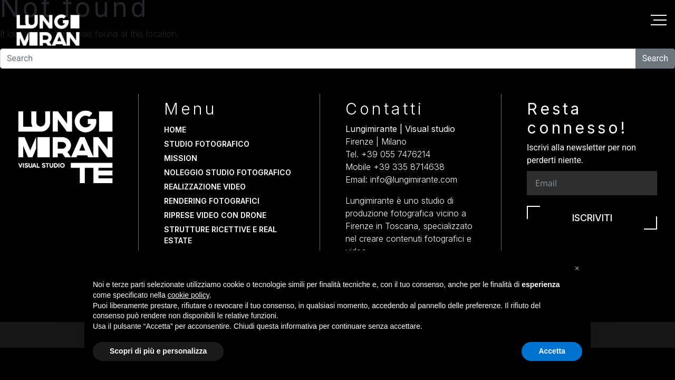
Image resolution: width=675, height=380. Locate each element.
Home (175, 129)
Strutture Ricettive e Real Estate (220, 235)
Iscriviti (592, 217)
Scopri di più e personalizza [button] (158, 351)
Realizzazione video (205, 186)
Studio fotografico (206, 143)
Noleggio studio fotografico (227, 172)
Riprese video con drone (215, 215)
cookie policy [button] (188, 295)
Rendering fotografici (211, 200)
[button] (576, 267)
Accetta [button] (551, 351)
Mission (180, 158)
